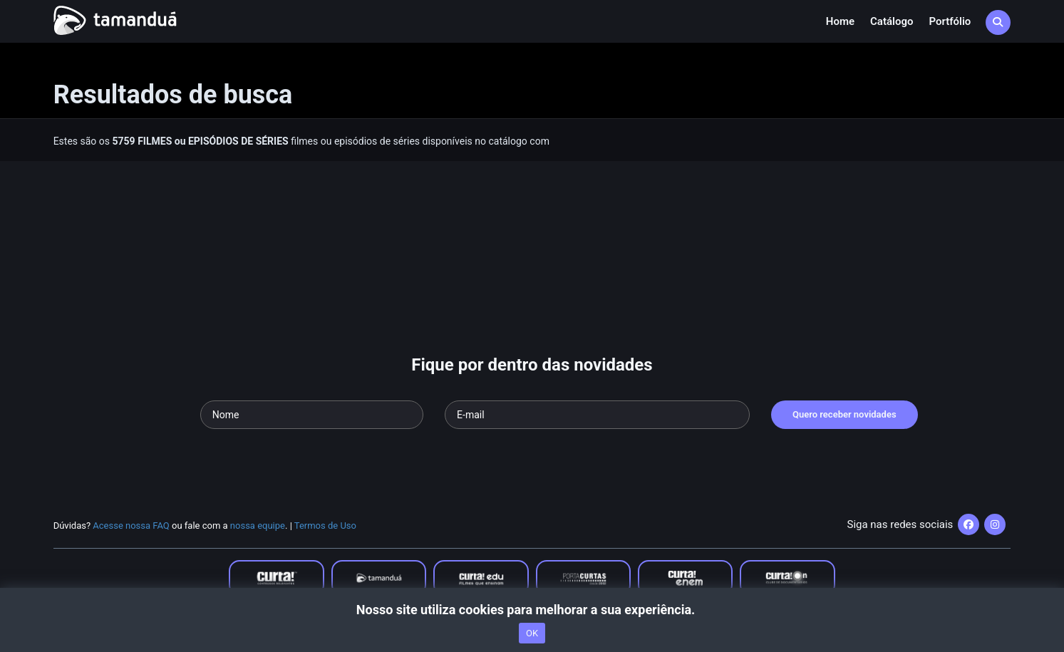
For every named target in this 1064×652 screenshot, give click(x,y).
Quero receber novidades (844, 414)
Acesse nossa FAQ (131, 525)
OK (532, 633)
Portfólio (950, 21)
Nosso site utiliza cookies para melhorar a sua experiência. (532, 609)
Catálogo (891, 21)
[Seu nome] (311, 414)
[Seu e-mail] (597, 414)
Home (840, 21)
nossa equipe (257, 525)
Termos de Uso (325, 525)
